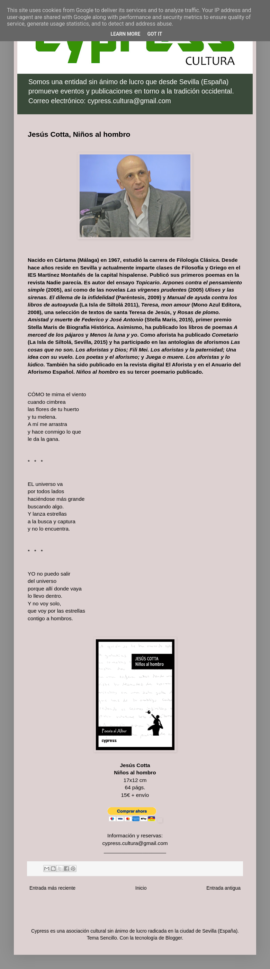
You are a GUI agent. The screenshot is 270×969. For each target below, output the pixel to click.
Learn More (125, 34)
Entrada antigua (223, 888)
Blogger (173, 938)
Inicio (141, 888)
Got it (154, 34)
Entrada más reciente (52, 888)
